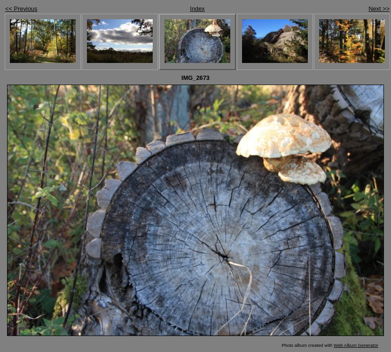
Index (197, 8)
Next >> (379, 8)
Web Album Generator (356, 345)
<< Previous (21, 8)
